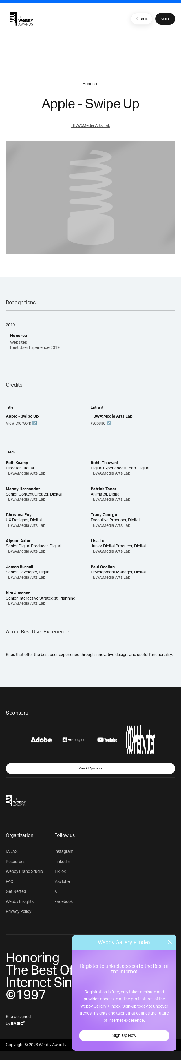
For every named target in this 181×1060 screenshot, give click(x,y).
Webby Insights (20, 902)
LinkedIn (62, 862)
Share (165, 18)
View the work (18, 423)
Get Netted (16, 892)
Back (141, 18)
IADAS (12, 852)
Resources (15, 862)
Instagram (63, 852)
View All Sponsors (90, 768)
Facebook (63, 902)
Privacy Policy (18, 912)
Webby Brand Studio (24, 872)
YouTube (62, 882)
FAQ (10, 882)
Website (98, 423)
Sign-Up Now (124, 1036)
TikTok (60, 872)
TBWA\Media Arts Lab (90, 126)
